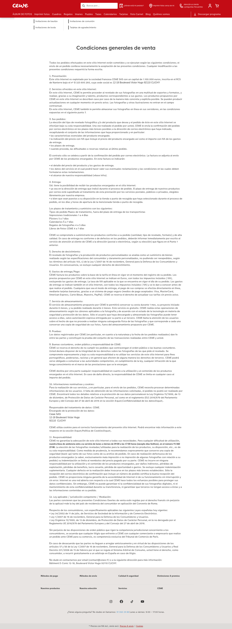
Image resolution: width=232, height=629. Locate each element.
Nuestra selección (88, 588)
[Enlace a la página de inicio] (42, 5)
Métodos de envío (88, 575)
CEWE (160, 588)
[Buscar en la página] (99, 5)
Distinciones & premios (168, 575)
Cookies (139, 626)
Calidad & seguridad (128, 575)
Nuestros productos (50, 588)
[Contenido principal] (116, 296)
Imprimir (56, 31)
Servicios (122, 588)
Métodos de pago (49, 575)
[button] (210, 5)
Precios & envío (127, 626)
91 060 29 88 (123, 611)
